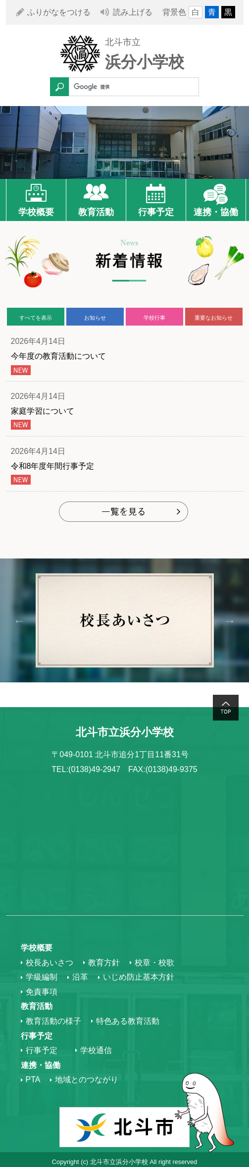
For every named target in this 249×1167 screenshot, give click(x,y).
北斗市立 (123, 42)
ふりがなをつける (59, 12)
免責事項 (41, 992)
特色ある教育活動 (127, 1021)
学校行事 (154, 318)
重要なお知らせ (214, 318)
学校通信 (96, 1050)
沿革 (80, 977)
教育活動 (96, 212)
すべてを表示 (35, 318)
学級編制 (41, 977)
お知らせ (95, 318)
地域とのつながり (86, 1079)
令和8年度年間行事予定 (53, 466)
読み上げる (132, 12)
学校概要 (36, 212)
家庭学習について (42, 411)
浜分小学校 (144, 62)
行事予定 (156, 212)
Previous (19, 620)
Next (230, 620)
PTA (33, 1079)
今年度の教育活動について (58, 356)
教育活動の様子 (53, 1021)
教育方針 (104, 962)
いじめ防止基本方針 (138, 977)
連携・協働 (216, 212)
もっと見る (124, 512)
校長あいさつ (49, 962)
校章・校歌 (154, 962)
